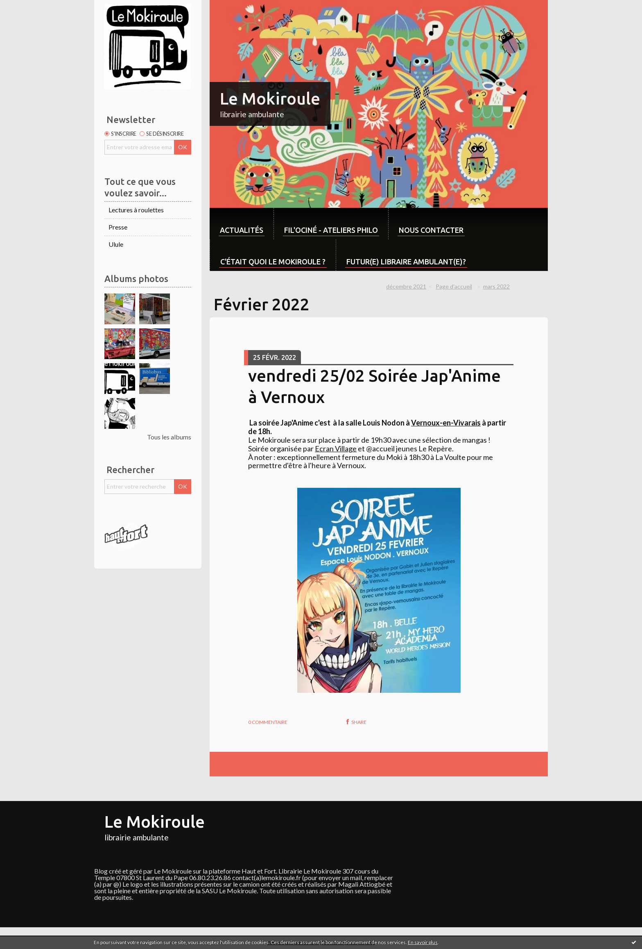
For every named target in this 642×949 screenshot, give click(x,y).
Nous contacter (431, 230)
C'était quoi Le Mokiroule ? (273, 261)
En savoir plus (423, 942)
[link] (446, 422)
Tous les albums (169, 437)
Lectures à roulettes (136, 210)
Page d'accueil (454, 286)
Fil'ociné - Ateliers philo (331, 230)
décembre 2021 (406, 286)
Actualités (241, 230)
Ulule (116, 244)
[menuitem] (242, 223)
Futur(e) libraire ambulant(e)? (406, 261)
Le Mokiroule (270, 98)
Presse (118, 227)
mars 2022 (496, 286)
